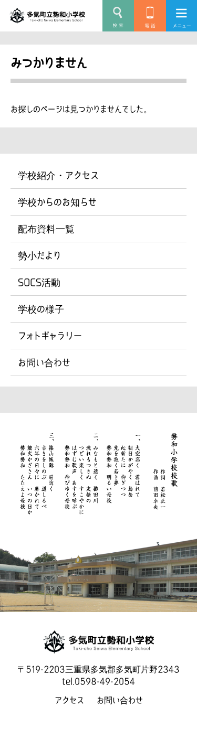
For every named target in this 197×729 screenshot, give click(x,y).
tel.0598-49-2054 (98, 681)
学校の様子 (41, 309)
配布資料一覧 (46, 228)
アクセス (69, 700)
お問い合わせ (44, 362)
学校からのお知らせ (57, 202)
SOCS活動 (39, 282)
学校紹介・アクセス (58, 175)
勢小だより (39, 255)
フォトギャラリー (50, 335)
